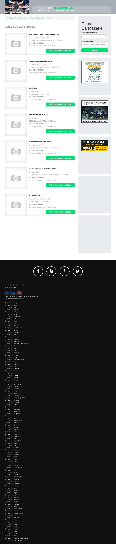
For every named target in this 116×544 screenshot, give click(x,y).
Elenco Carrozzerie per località (14, 299)
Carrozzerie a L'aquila (11, 332)
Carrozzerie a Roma (11, 443)
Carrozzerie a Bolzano (12, 393)
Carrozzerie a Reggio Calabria (14, 360)
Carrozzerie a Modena (12, 504)
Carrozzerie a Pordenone (13, 436)
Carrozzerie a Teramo (12, 450)
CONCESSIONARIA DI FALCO (38, 115)
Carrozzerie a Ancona (11, 465)
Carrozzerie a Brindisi (11, 314)
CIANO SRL (33, 88)
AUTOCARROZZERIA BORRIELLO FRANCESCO (44, 34)
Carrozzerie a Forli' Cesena (13, 328)
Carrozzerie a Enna (11, 405)
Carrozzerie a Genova (12, 490)
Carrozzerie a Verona (11, 459)
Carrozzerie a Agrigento (12, 303)
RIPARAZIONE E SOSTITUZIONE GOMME (42, 169)
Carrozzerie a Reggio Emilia (13, 441)
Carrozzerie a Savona (11, 527)
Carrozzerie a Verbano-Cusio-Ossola (16, 538)
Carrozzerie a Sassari (11, 445)
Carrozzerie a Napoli (11, 425)
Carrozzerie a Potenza (12, 518)
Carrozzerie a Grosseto (12, 411)
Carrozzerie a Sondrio (12, 529)
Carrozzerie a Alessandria (13, 384)
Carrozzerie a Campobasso (13, 316)
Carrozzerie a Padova (11, 348)
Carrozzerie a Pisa (10, 515)
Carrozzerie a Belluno (11, 310)
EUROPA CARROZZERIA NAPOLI (40, 142)
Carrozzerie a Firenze (11, 407)
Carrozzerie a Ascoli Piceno (13, 468)
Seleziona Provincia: (89, 33)
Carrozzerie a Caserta (12, 479)
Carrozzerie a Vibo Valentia (13, 540)
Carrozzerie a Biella (11, 472)
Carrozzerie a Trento (11, 533)
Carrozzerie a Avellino (12, 389)
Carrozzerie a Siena (11, 366)
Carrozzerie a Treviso (11, 373)
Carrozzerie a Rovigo (11, 524)
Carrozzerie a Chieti (11, 481)
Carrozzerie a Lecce (11, 335)
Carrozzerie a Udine (11, 536)
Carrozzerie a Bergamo (12, 391)
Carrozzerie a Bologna (12, 312)
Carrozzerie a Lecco (11, 416)
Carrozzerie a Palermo (12, 429)
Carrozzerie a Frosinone (12, 409)
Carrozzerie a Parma (11, 511)
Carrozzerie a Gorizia (11, 330)
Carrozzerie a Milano (11, 423)
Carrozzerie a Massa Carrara (14, 420)
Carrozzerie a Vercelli (11, 378)
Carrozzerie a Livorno (11, 497)
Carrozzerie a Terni (11, 531)
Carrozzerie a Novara (11, 506)
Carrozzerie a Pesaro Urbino (14, 513)
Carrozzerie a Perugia (12, 432)
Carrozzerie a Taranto (12, 369)
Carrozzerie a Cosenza (12, 402)
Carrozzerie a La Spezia (12, 414)
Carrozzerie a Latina (11, 495)
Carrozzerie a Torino (11, 371)
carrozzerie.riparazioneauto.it (14, 285)
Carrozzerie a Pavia (11, 350)
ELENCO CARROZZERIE (63, 8)
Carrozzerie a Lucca (11, 418)
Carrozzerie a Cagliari (12, 395)
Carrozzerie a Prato (11, 357)
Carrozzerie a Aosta (11, 305)
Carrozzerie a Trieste (11, 454)
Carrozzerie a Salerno (12, 364)
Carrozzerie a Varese (11, 375)
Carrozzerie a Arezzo (11, 386)
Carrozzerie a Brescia (11, 475)
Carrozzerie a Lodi (10, 337)
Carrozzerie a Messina (12, 341)
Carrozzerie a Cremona (12, 484)
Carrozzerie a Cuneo (11, 323)
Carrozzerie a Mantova (12, 339)
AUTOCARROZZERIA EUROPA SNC (40, 61)
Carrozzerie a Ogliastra (12, 427)
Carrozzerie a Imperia (12, 493)
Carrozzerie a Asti (10, 307)
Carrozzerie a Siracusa (12, 448)
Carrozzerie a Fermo (11, 486)
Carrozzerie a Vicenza (12, 380)
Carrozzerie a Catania (12, 319)
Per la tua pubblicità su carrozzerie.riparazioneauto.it (21, 296)
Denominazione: (87, 41)
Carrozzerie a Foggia (11, 488)
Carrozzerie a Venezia (12, 457)
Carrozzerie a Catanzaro (12, 400)
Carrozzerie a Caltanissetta (13, 477)
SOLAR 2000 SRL (34, 196)
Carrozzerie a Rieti (10, 522)
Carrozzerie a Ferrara (11, 325)
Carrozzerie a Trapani (12, 452)
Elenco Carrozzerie (37, 18)
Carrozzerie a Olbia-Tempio (13, 509)
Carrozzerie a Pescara (12, 353)
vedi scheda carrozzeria (60, 51)
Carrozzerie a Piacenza (12, 434)
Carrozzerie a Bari (10, 470)
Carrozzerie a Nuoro (11, 346)
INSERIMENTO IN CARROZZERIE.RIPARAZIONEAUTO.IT (56, 11)
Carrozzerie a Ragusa (11, 439)
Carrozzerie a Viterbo (11, 461)
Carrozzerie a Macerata (12, 499)
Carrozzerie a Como (11, 321)
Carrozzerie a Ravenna (12, 520)
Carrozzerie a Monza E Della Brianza (16, 344)
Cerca (94, 50)
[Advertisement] (98, 193)
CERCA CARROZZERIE (45, 8)
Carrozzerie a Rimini (11, 362)
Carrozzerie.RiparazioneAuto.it (17, 18)
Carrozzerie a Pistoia (11, 355)
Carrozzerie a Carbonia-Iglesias (15, 398)
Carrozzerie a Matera (11, 502)
